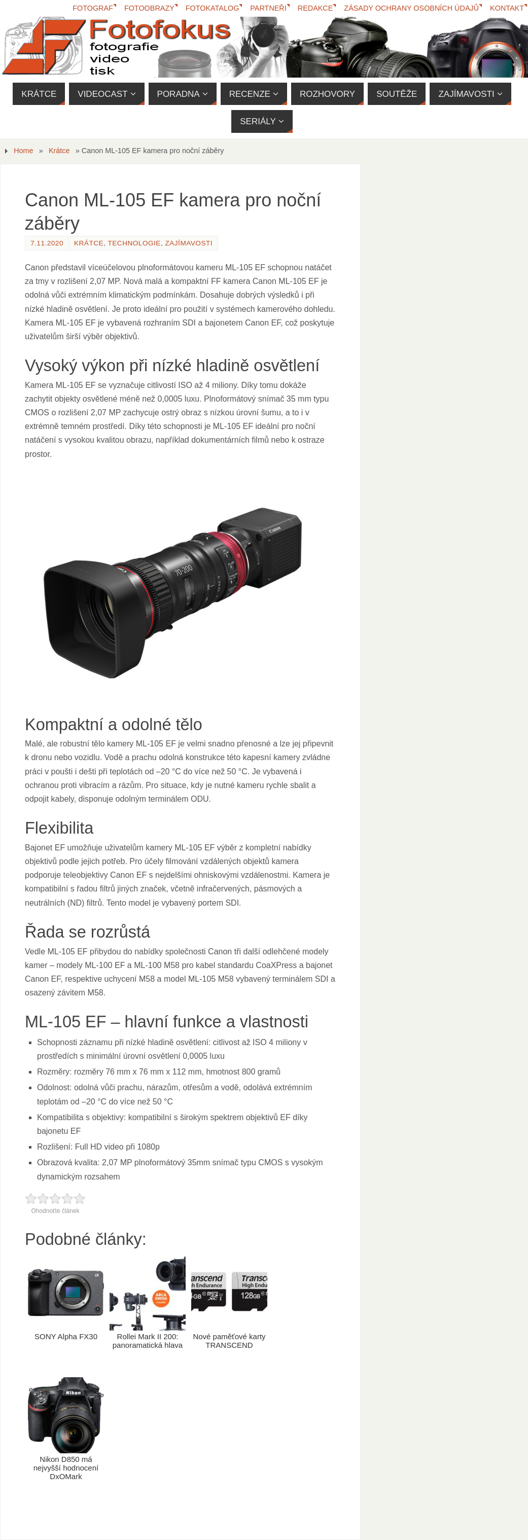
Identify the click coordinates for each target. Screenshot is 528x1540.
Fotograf (93, 8)
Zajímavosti (189, 243)
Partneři (268, 8)
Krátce (59, 151)
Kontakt (507, 8)
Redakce (315, 8)
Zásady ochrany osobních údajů (411, 8)
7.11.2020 (46, 243)
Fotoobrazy (149, 8)
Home (23, 151)
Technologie (134, 243)
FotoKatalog (212, 8)
